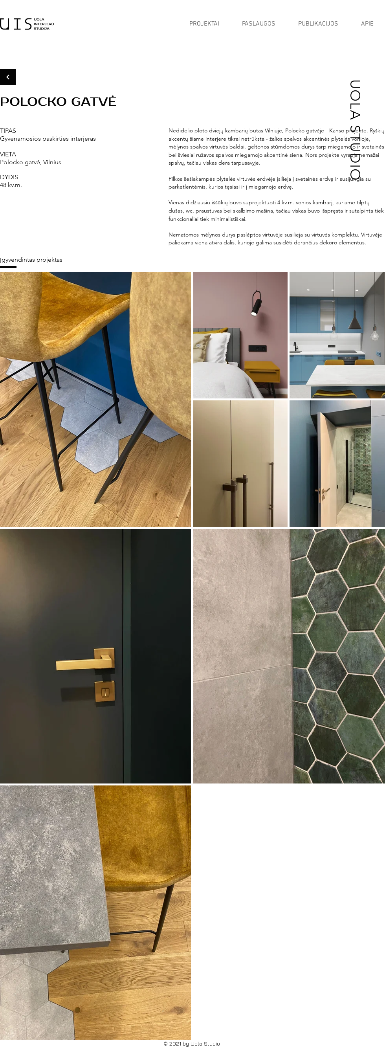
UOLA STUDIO (355, 130)
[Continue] (8, 77)
